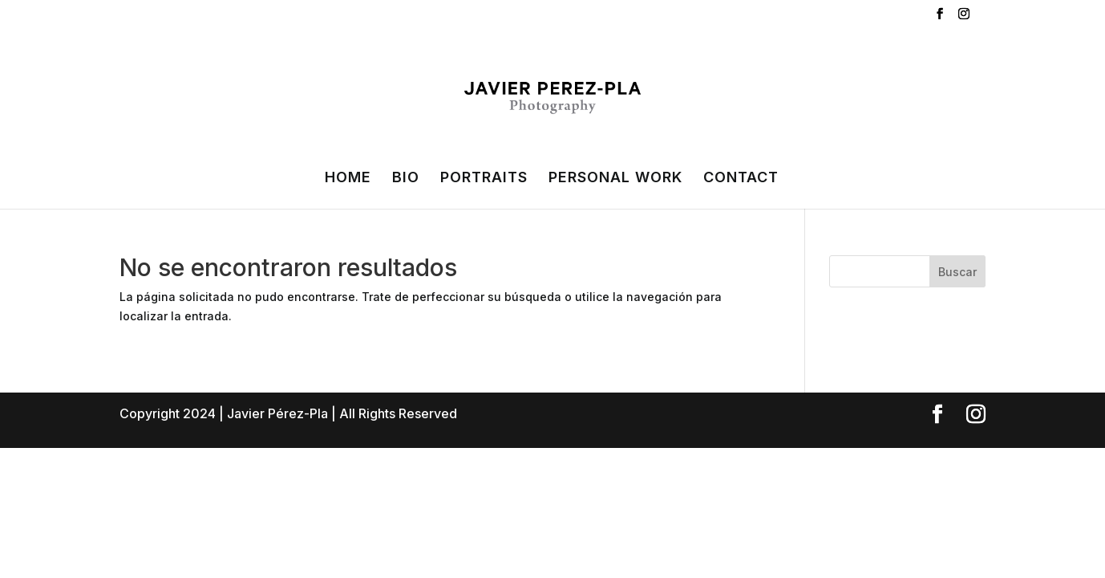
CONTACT (741, 178)
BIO (405, 178)
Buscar (957, 272)
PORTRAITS (484, 178)
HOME (348, 178)
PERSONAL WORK (615, 178)
